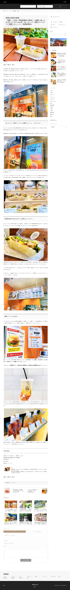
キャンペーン (63, 24)
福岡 (17, 17)
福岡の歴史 (52, 112)
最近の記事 (54, 50)
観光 (51, 116)
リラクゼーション (53, 101)
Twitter (3, 585)
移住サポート (52, 114)
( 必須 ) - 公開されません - (9, 543)
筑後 (51, 110)
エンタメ (51, 90)
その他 (36, 576)
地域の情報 (12, 17)
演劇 (51, 92)
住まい (51, 103)
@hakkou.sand (10, 463)
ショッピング (52, 97)
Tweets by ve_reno (53, 120)
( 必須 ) (6, 540)
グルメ (8, 17)
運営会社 (65, 1)
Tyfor (9, 482)
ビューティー (54, 27)
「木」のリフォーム (55, 16)
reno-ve (35, 584)
